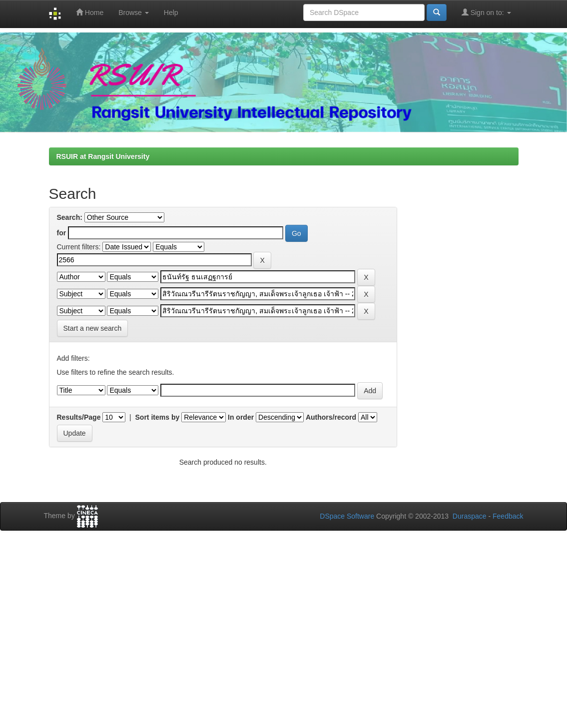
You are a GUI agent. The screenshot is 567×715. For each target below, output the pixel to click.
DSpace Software (347, 516)
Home (89, 12)
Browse (133, 12)
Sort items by (157, 417)
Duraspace (470, 516)
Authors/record (331, 417)
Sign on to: (486, 12)
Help (171, 12)
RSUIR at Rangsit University (103, 156)
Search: (69, 217)
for (61, 233)
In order (241, 417)
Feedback (508, 516)
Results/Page (79, 417)
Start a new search (92, 328)
